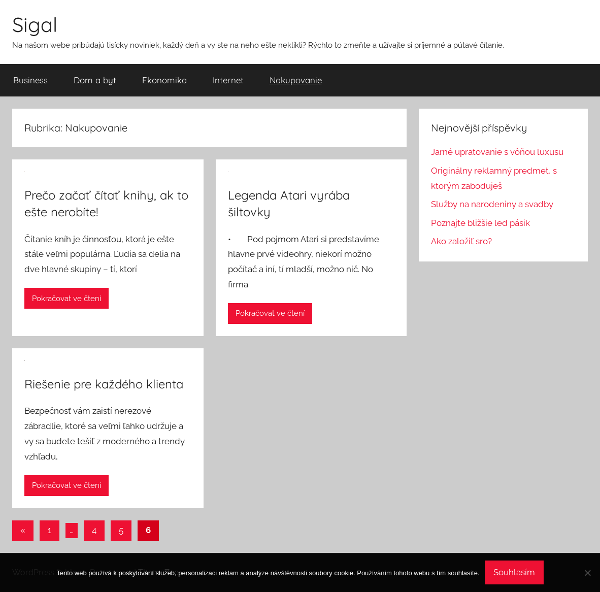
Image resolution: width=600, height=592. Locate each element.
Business (30, 80)
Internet (228, 80)
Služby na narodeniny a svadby (492, 204)
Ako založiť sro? (461, 241)
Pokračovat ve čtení (66, 298)
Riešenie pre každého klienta (103, 383)
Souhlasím (514, 572)
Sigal (34, 24)
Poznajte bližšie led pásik (480, 223)
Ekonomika (164, 80)
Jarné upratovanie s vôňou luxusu (497, 152)
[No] (587, 573)
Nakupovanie (296, 80)
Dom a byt (95, 80)
